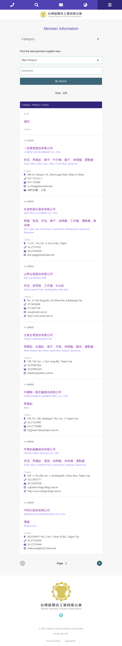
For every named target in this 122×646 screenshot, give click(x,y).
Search (61, 81)
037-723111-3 (33, 178)
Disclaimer (70, 641)
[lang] (85, 5)
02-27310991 (32, 422)
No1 (66, 633)
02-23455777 (32, 479)
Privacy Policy (54, 641)
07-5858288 (32, 304)
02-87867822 (32, 365)
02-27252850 (32, 540)
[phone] (12, 5)
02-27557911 (32, 247)
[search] (36, 5)
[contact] (61, 5)
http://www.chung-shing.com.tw (42, 491)
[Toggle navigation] (110, 5)
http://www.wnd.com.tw (38, 315)
